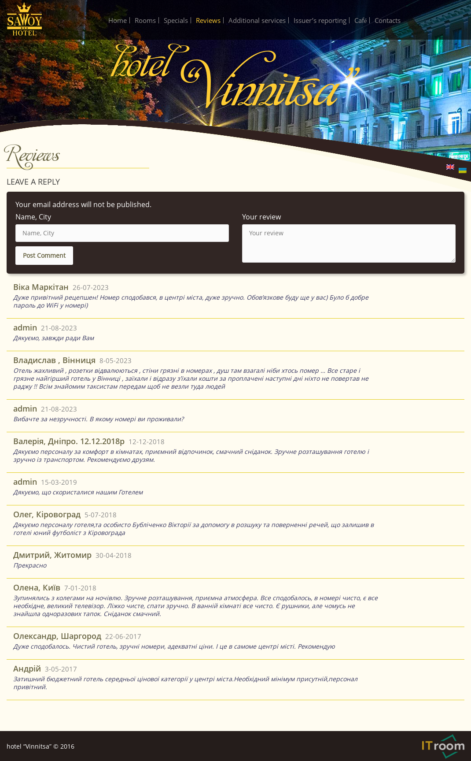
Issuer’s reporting (320, 20)
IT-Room (443, 746)
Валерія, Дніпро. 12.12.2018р (69, 441)
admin (25, 327)
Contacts (388, 20)
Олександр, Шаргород (57, 635)
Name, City (33, 217)
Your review (261, 217)
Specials (176, 20)
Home (117, 20)
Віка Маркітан (41, 286)
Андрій (27, 668)
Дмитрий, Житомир (52, 554)
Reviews (208, 20)
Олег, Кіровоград (47, 514)
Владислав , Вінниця (54, 360)
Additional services (257, 20)
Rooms (145, 20)
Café (360, 20)
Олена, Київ (36, 587)
